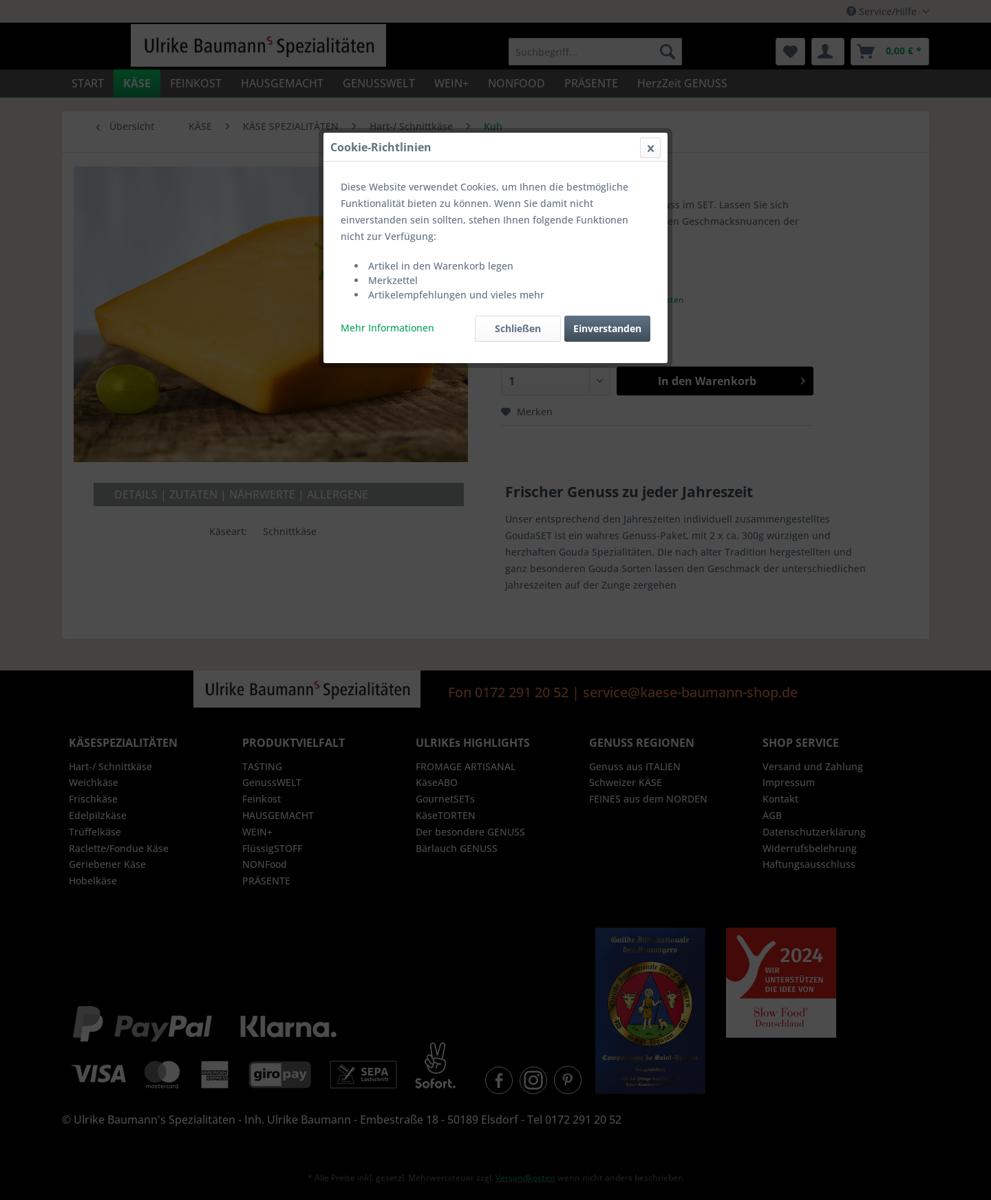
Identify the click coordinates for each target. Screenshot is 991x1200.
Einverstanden (607, 328)
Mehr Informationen (387, 327)
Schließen (518, 328)
